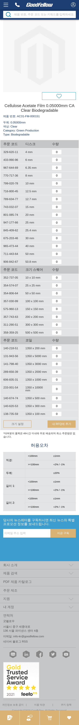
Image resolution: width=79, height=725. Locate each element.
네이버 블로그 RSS (15, 641)
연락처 (8, 615)
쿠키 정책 (66, 704)
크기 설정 (17, 424)
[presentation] (28, 544)
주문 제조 (10, 590)
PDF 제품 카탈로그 (17, 582)
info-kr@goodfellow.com (28, 636)
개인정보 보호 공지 (13, 704)
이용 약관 (39, 704)
